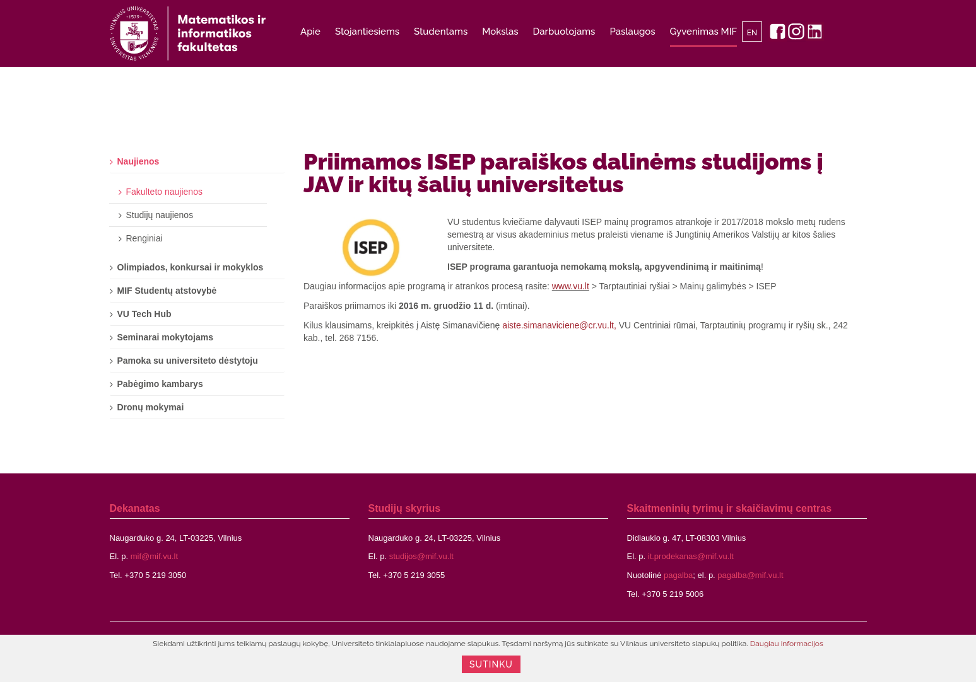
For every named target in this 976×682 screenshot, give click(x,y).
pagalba (678, 575)
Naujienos (138, 161)
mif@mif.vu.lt (154, 556)
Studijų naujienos (160, 215)
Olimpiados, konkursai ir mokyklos (190, 267)
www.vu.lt (570, 286)
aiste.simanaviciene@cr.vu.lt (558, 325)
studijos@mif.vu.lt (421, 556)
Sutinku (491, 664)
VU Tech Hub (144, 314)
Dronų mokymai (150, 407)
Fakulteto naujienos (164, 192)
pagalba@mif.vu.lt (750, 575)
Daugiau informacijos (786, 643)
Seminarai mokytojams (165, 337)
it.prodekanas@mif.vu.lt (691, 556)
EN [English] (752, 32)
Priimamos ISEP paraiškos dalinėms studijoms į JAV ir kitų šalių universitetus (563, 172)
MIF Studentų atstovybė (167, 291)
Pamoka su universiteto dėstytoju (187, 360)
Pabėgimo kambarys (160, 384)
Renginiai (144, 238)
